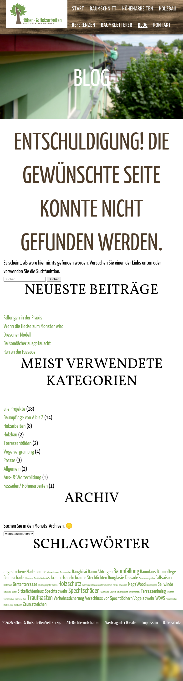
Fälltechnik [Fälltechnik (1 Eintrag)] (8, 585)
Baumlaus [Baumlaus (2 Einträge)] (148, 571)
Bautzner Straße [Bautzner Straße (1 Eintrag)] (33, 578)
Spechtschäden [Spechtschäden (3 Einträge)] (84, 590)
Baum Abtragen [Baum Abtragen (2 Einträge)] (100, 571)
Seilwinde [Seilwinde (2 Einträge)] (165, 584)
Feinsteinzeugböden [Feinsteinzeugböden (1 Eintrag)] (147, 578)
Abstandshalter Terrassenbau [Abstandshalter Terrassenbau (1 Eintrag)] (59, 572)
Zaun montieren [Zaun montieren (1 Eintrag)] (16, 605)
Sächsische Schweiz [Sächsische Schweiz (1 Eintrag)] (108, 591)
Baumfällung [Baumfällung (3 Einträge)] (126, 571)
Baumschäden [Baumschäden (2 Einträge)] (14, 577)
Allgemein (12, 468)
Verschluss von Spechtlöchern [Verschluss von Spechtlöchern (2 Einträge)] (108, 598)
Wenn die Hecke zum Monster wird (33, 326)
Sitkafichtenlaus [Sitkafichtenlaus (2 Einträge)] (31, 591)
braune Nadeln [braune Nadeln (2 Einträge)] (62, 577)
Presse (9, 460)
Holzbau (10, 434)
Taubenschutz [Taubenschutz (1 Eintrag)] (122, 591)
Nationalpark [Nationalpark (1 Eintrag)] (152, 585)
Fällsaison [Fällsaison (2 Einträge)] (164, 577)
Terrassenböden (17, 443)
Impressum (150, 622)
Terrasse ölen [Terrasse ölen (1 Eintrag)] (20, 599)
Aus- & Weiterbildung (22, 477)
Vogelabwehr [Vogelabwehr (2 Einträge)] (143, 598)
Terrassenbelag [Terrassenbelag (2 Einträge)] (153, 591)
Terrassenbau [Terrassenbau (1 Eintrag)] (134, 591)
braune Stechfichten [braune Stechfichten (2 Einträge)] (91, 577)
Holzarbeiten (14, 425)
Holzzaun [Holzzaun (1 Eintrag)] (86, 585)
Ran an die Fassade (20, 351)
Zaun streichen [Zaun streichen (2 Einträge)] (34, 604)
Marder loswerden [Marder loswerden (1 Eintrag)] (120, 585)
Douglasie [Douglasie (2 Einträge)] (116, 577)
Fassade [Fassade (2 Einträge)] (131, 577)
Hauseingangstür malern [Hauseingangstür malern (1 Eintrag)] (47, 585)
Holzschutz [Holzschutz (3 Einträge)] (69, 583)
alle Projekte (14, 408)
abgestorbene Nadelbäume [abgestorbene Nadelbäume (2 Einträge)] (25, 571)
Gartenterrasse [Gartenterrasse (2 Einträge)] (25, 584)
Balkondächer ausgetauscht (27, 343)
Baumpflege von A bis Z (23, 417)
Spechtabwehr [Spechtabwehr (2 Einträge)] (56, 591)
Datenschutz (172, 622)
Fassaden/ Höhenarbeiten (26, 485)
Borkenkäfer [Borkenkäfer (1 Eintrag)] (45, 578)
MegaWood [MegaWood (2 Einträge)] (137, 584)
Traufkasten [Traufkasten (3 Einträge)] (40, 597)
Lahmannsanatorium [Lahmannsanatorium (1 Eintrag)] (99, 585)
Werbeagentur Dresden (121, 622)
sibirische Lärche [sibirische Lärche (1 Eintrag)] (10, 591)
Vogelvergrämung (19, 451)
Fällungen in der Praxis (23, 317)
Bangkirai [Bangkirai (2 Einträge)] (79, 571)
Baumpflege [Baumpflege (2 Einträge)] (166, 571)
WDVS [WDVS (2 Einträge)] (160, 598)
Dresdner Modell (17, 334)
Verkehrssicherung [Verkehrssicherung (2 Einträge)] (69, 598)
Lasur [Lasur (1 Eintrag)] (109, 585)
